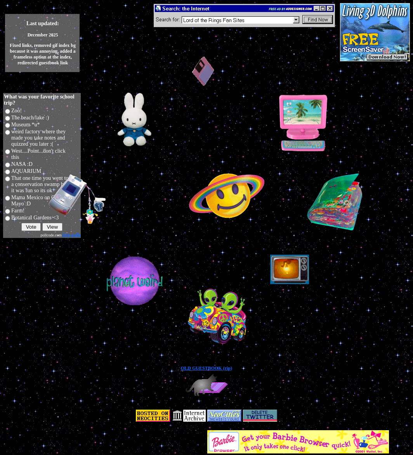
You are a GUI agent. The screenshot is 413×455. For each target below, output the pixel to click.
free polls (71, 235)
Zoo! (16, 111)
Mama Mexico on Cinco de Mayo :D (41, 201)
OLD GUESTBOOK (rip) (206, 368)
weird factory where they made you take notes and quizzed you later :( (38, 138)
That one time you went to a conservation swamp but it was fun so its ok (39, 184)
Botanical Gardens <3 (35, 218)
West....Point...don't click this (38, 154)
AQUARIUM (26, 171)
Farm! (17, 211)
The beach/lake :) (30, 118)
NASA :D (22, 164)
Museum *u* (25, 125)
